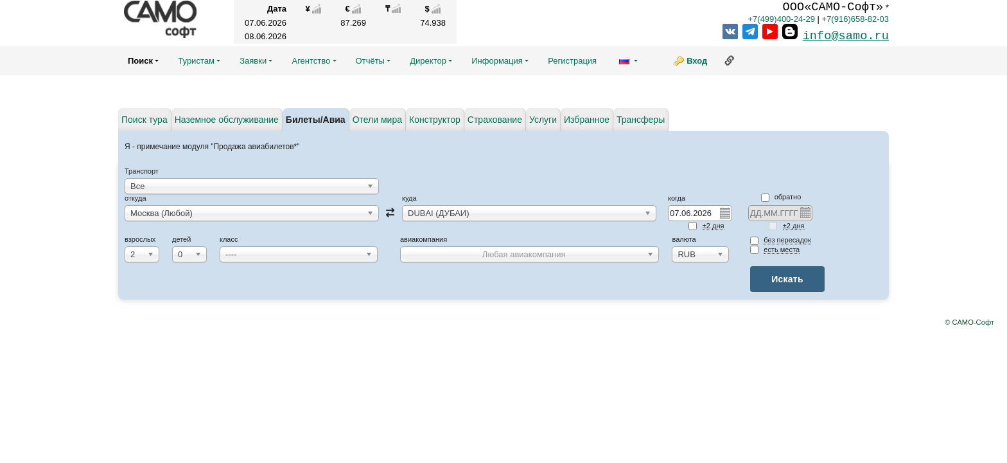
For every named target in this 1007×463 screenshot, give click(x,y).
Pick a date (724, 213)
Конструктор (434, 119)
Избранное (586, 119)
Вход (697, 61)
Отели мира (377, 119)
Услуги (543, 119)
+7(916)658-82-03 (855, 19)
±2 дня (713, 226)
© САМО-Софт (969, 322)
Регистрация (572, 61)
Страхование (495, 119)
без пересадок (787, 240)
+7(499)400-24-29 (781, 19)
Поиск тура (144, 119)
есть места (782, 249)
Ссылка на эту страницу (729, 60)
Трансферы (641, 119)
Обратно (781, 197)
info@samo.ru (846, 36)
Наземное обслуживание (227, 119)
